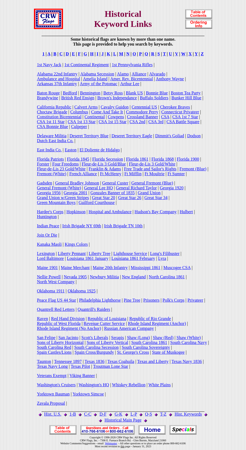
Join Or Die (47, 235)
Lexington (46, 253)
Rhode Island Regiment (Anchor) (157, 323)
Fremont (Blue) (192, 169)
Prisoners (151, 300)
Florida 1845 (78, 159)
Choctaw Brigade (52, 112)
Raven (42, 318)
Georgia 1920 (171, 188)
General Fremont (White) (59, 188)
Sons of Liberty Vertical (107, 342)
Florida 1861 (137, 159)
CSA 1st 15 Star (113, 121)
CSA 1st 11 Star (51, 121)
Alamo (123, 74)
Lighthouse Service (130, 253)
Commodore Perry (142, 112)
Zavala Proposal (51, 403)
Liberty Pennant (72, 253)
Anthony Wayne (170, 78)
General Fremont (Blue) (152, 183)
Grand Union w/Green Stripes (63, 197)
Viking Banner (82, 375)
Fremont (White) (51, 173)
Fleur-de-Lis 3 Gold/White (152, 164)
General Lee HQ (98, 188)
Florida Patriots (50, 159)
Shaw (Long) (138, 337)
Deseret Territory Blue (89, 135)
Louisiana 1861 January (87, 258)
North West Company (56, 281)
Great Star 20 (103, 197)
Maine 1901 (47, 267)
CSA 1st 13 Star (82, 121)
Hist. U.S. (52, 414)
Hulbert (186, 211)
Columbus (79, 112)
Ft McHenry (110, 173)
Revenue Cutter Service (104, 323)
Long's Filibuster (164, 253)
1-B (73, 414)
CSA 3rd (156, 121)
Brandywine (47, 97)
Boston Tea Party (186, 93)
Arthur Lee (129, 83)
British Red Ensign (77, 97)
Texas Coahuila (121, 361)
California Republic (54, 107)
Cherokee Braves (175, 107)
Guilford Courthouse (96, 202)
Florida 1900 (188, 159)
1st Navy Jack (49, 64)
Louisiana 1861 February (133, 258)
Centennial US (144, 107)
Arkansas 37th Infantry (57, 83)
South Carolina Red (54, 347)
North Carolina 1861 (167, 277)
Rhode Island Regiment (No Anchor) (69, 328)
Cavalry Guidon (115, 107)
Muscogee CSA (177, 267)
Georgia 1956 (49, 192)
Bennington (90, 93)
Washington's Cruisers (56, 384)
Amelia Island (95, 78)
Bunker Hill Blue (186, 97)
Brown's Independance (117, 97)
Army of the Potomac (98, 83)
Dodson (194, 135)
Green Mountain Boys (56, 202)
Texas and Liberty (152, 361)
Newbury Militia (104, 277)
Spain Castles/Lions (54, 352)
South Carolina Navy (188, 342)
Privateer (195, 300)
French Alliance (83, 173)
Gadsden (44, 183)
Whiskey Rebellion (129, 384)
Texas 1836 (95, 361)
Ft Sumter (176, 173)
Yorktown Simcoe (88, 394)
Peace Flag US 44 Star (56, 300)
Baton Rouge (48, 93)
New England (134, 277)
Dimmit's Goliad (169, 135)
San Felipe (46, 337)
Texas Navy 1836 (187, 361)
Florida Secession (107, 159)
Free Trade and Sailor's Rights (150, 169)
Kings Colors (76, 244)
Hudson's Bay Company (156, 211)
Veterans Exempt (52, 375)
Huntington (47, 216)
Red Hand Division (68, 318)
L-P (134, 414)
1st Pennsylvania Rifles (132, 64)
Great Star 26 (129, 197)
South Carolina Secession (96, 347)
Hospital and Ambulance (110, 211)
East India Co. (49, 150)
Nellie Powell (49, 277)
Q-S (148, 414)
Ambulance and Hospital (58, 78)
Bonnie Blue (157, 93)
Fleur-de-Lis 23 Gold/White (61, 169)
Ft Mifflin (132, 173)
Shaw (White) (188, 337)
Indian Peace (48, 226)
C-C (88, 414)
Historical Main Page (123, 420)
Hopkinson (76, 211)
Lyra (162, 258)
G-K (118, 414)
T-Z (163, 414)
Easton (71, 150)
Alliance (139, 74)
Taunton (44, 361)
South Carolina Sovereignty (146, 347)
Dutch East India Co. (55, 140)
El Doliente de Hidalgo (100, 150)
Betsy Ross (113, 93)
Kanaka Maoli (49, 244)
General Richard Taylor (136, 188)
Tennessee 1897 (68, 361)
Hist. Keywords (188, 414)
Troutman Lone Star (110, 366)
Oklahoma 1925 (82, 291)
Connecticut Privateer (180, 112)
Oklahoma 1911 (51, 291)
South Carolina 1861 (149, 342)
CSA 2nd (137, 121)
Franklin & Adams (105, 169)
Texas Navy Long (52, 366)
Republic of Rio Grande (150, 318)
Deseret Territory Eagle (132, 135)
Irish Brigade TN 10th (123, 226)
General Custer (115, 183)
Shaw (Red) (163, 337)
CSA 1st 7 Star (185, 116)
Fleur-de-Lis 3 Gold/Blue (104, 164)
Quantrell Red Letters (56, 309)
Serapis (117, 337)
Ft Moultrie (154, 173)
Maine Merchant (75, 267)
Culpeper (79, 126)
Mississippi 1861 (145, 267)
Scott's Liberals (94, 337)
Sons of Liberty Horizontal (60, 342)
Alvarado (157, 74)
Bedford (70, 93)
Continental (94, 116)
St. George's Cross (133, 352)
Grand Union (149, 192)
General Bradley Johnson (77, 183)
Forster (43, 164)
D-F (102, 414)
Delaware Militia (52, 135)
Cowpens (116, 116)
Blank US (134, 93)
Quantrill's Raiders (94, 309)
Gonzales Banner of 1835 (112, 192)
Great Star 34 (156, 197)
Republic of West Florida (59, 323)
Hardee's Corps (50, 211)
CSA (165, 116)
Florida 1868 (163, 159)
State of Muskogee (168, 352)
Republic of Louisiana (107, 318)
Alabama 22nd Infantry (57, 74)
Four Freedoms (65, 164)
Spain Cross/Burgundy (94, 352)
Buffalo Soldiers (154, 97)
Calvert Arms (86, 107)
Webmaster (111, 443)
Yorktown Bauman (53, 394)
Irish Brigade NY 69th (81, 226)
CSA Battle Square (182, 121)
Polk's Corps (174, 300)
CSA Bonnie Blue (52, 126)
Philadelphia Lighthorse (100, 300)
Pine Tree (132, 300)
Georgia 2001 (75, 192)
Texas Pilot (80, 366)
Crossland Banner (142, 116)
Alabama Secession (97, 74)
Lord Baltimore (50, 258)
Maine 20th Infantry (110, 267)
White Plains (160, 384)
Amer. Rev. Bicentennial (131, 78)
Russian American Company (129, 328)
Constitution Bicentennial (59, 116)
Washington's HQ (93, 384)
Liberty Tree (100, 253)
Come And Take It (107, 112)
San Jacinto (68, 337)
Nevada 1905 (75, 277)
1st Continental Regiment (86, 64)
